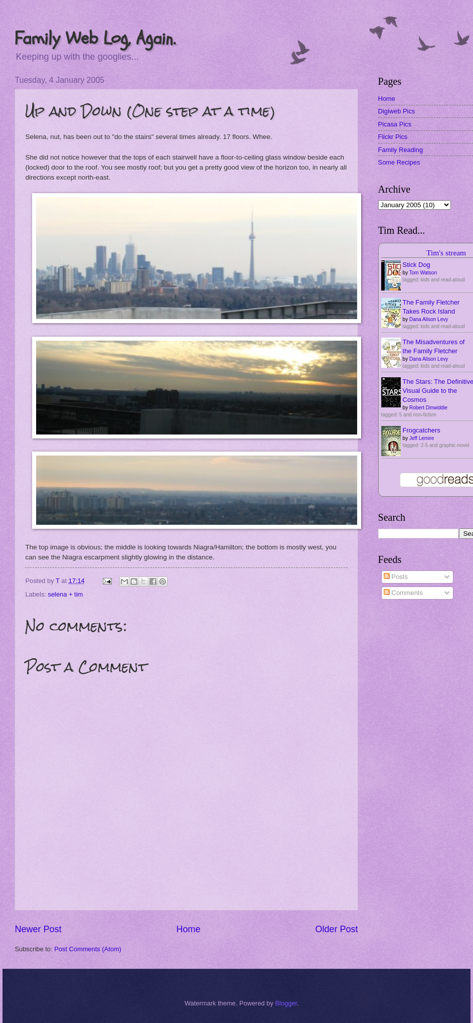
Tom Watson (423, 272)
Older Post (337, 929)
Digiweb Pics (396, 111)
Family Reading (400, 150)
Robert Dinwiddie (428, 407)
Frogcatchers (421, 430)
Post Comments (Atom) (87, 949)
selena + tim (65, 594)
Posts (396, 576)
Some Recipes (399, 162)
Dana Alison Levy (428, 319)
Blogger (286, 1003)
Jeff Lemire (421, 438)
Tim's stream (446, 252)
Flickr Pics (393, 136)
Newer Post (38, 929)
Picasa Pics (395, 124)
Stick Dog (416, 264)
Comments (403, 593)
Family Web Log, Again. (95, 38)
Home (188, 929)
